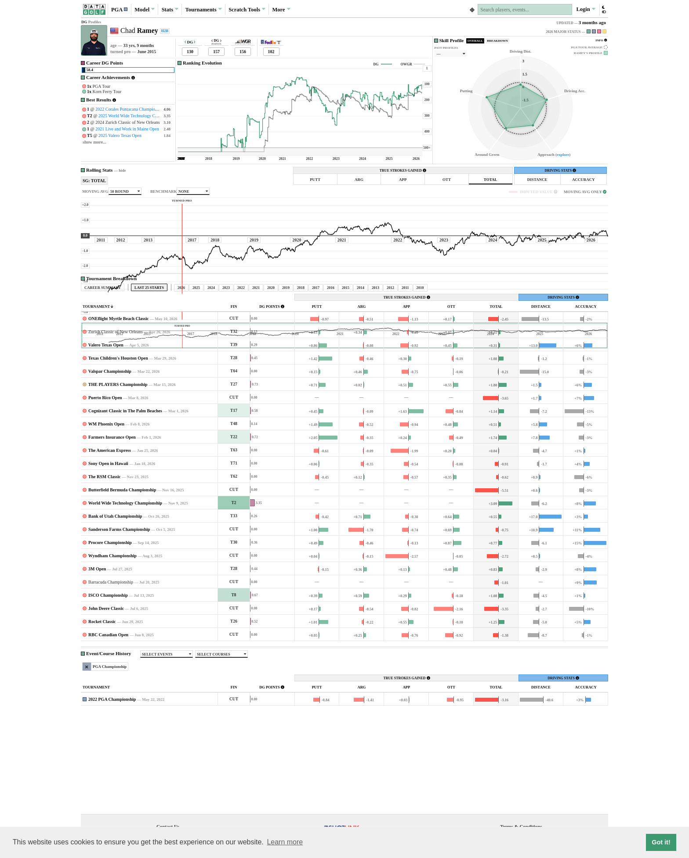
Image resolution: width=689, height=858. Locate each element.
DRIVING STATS (560, 171)
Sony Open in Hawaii (108, 545)
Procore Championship (110, 624)
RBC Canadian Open (108, 716)
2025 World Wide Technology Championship (138, 115)
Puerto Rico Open (105, 479)
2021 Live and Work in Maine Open (127, 128)
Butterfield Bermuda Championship (122, 572)
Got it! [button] (661, 842)
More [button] (281, 9)
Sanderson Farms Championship (119, 611)
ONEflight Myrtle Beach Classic (118, 400)
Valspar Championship (109, 453)
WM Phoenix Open (106, 506)
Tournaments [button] (203, 9)
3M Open (97, 651)
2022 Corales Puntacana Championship (129, 109)
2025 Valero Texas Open (119, 135)
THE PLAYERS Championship (118, 466)
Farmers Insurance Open (112, 519)
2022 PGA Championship (112, 781)
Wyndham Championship (112, 637)
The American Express (109, 532)
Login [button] (585, 9)
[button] (119, 9)
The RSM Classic (104, 558)
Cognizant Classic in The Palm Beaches (125, 492)
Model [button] (144, 9)
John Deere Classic (106, 690)
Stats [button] (170, 9)
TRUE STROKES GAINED (403, 171)
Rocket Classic (102, 703)
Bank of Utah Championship (115, 598)
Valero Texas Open (105, 427)
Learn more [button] (285, 842)
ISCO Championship (108, 677)
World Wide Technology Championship (125, 585)
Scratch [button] (246, 9)
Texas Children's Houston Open (118, 440)
